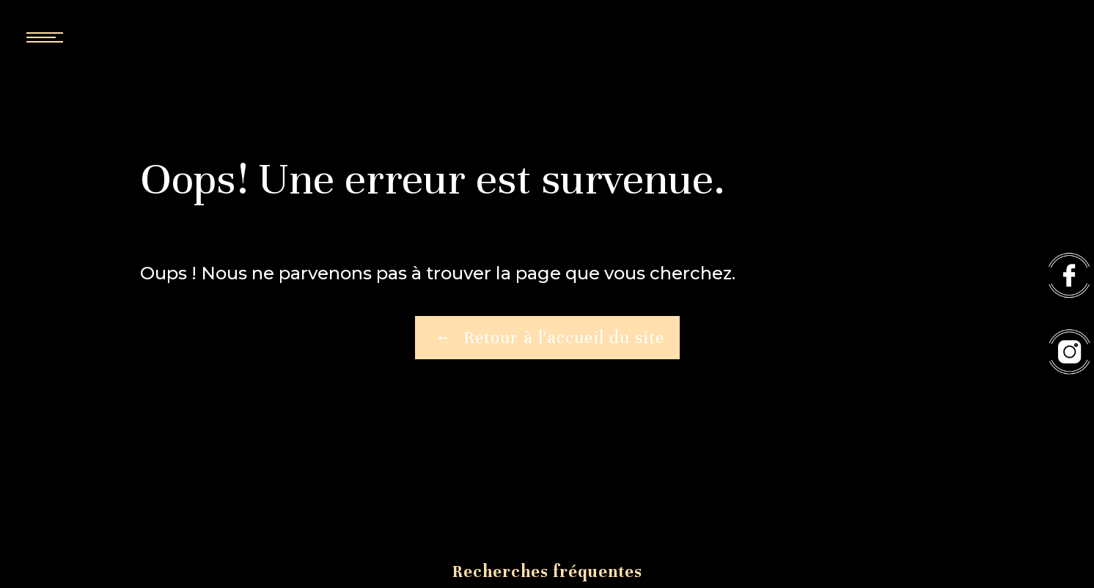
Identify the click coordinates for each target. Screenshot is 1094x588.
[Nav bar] (88, 37)
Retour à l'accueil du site (547, 338)
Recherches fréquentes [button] (547, 571)
